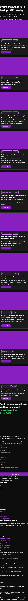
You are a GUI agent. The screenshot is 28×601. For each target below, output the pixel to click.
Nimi (1, 445)
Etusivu (1, 19)
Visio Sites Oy (7, 599)
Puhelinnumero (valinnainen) (7, 455)
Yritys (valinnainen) (4, 460)
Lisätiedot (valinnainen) (6, 464)
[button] (25, 2)
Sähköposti (3, 450)
